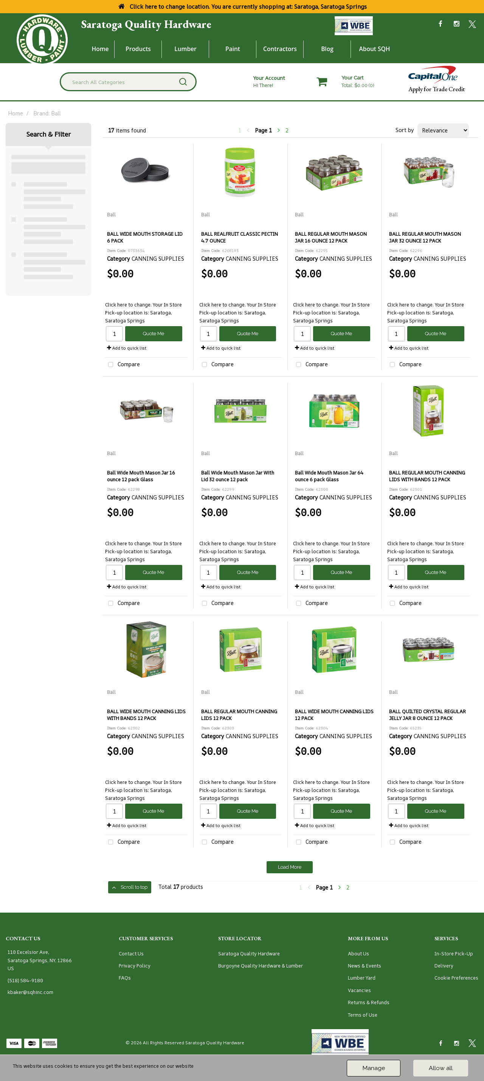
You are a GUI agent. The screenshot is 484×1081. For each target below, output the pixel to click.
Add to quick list (126, 348)
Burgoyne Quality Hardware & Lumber (260, 966)
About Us (358, 953)
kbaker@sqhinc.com (30, 992)
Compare (122, 364)
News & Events (364, 966)
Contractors (280, 49)
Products (138, 49)
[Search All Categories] (128, 81)
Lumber (185, 49)
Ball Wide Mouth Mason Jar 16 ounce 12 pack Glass (141, 476)
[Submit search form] (183, 82)
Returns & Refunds (368, 1002)
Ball (111, 215)
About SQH (374, 49)
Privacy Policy (134, 966)
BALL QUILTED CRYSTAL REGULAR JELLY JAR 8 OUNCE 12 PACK (427, 714)
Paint (232, 49)
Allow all (441, 1068)
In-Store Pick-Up (453, 953)
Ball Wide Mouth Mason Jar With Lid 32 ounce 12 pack (237, 476)
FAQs (125, 978)
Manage (373, 1068)
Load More (289, 867)
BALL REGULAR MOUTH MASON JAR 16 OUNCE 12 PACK (331, 237)
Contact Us (131, 953)
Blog (327, 49)
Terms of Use (362, 1015)
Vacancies (359, 990)
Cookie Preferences (456, 978)
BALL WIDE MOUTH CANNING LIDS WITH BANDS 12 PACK (146, 714)
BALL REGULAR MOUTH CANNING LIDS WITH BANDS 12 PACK (427, 476)
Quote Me (153, 333)
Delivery (443, 966)
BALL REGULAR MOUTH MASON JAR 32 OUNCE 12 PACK (425, 237)
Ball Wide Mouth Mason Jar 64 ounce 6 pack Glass (329, 476)
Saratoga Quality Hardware (146, 24)
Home (100, 49)
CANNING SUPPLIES (158, 258)
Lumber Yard (361, 978)
